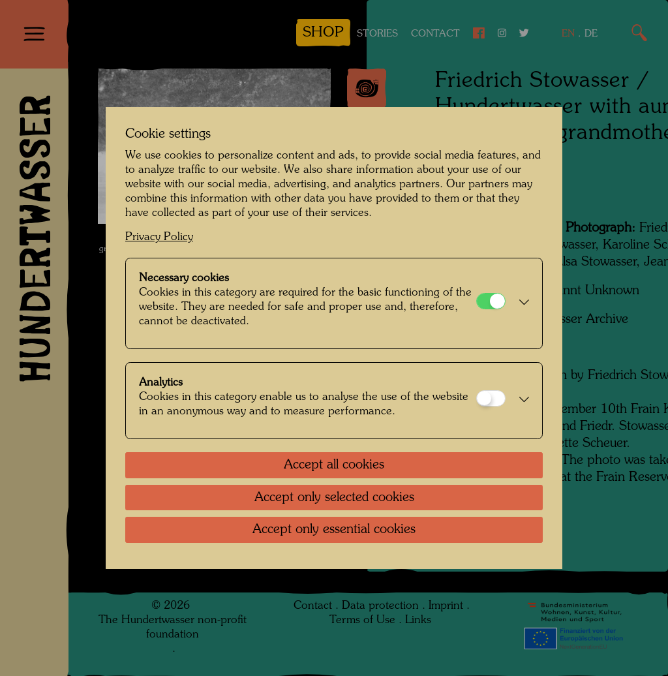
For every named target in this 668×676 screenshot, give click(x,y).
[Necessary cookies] (491, 301)
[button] (520, 303)
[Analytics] (491, 398)
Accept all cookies (334, 465)
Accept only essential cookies (334, 529)
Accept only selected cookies (334, 497)
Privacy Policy (159, 237)
